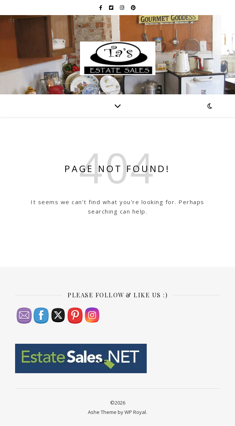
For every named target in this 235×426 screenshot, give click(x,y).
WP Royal (135, 412)
